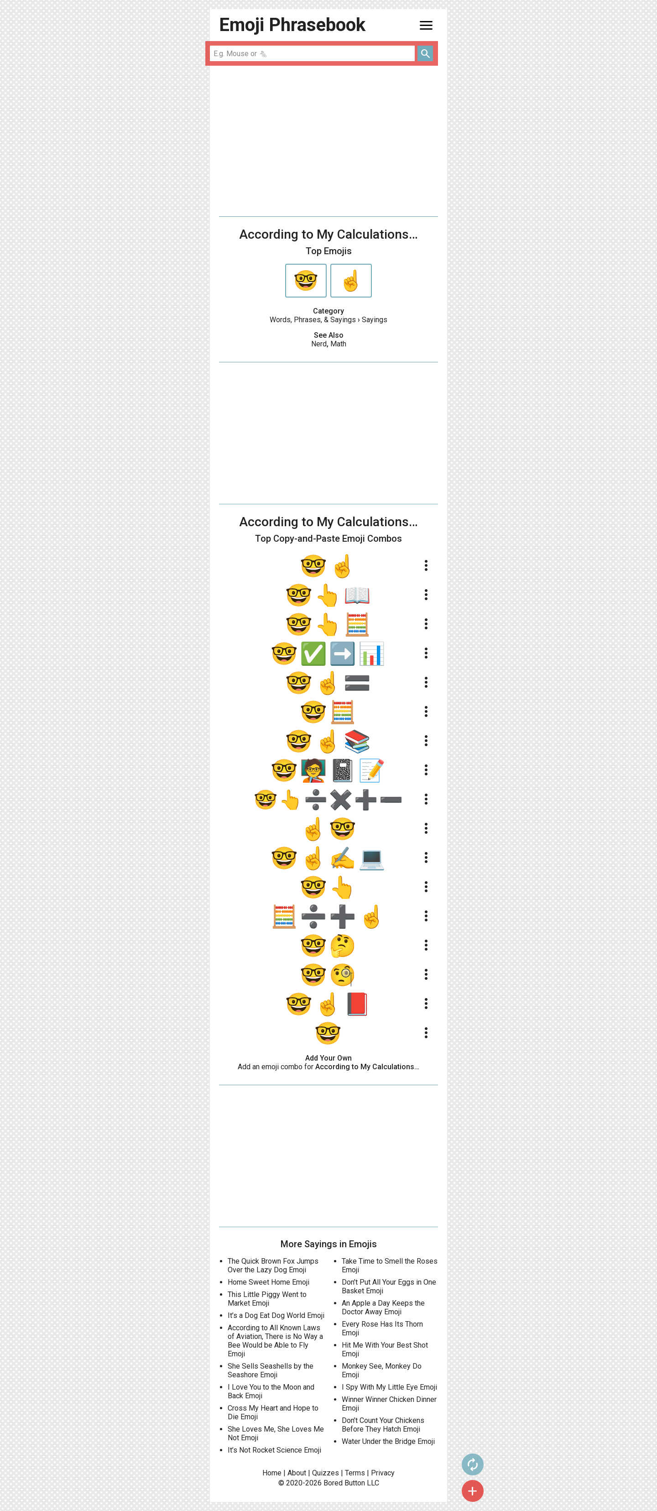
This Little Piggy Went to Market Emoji (267, 1298)
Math (338, 344)
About (296, 1473)
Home (272, 1473)
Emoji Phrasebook (292, 25)
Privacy (383, 1473)
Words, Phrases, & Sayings (313, 319)
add (466, 1491)
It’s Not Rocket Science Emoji (274, 1450)
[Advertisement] (328, 141)
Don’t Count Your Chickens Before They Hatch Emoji (383, 1424)
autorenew (466, 1464)
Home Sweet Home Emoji (268, 1282)
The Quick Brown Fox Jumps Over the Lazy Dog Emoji (273, 1265)
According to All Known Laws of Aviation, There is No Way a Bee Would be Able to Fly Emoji (275, 1340)
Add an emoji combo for (328, 1066)
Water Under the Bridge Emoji (388, 1441)
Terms (355, 1473)
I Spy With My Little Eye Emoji (389, 1387)
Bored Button (344, 1483)
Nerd (319, 344)
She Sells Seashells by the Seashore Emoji (270, 1370)
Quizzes (325, 1473)
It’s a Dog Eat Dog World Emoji (276, 1315)
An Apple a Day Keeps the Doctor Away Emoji (383, 1307)
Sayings (374, 319)
